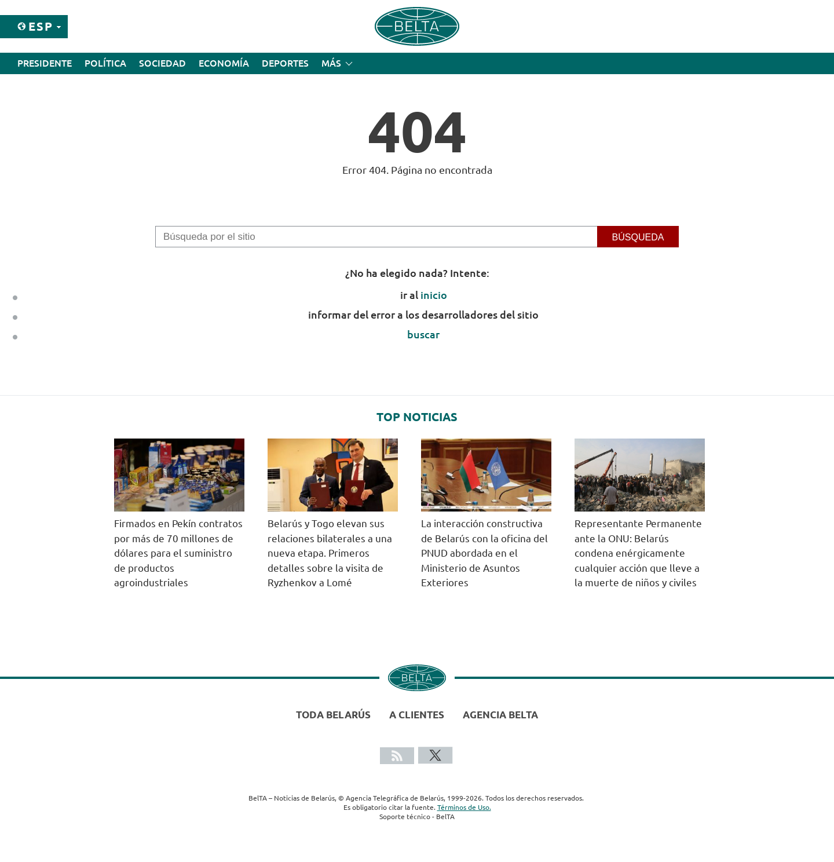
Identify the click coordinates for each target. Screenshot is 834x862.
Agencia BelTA (500, 714)
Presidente (44, 63)
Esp (40, 26)
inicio (433, 295)
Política (105, 63)
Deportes (285, 63)
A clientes (416, 714)
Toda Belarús (333, 714)
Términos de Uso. (464, 807)
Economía (224, 63)
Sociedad (162, 63)
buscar (423, 334)
